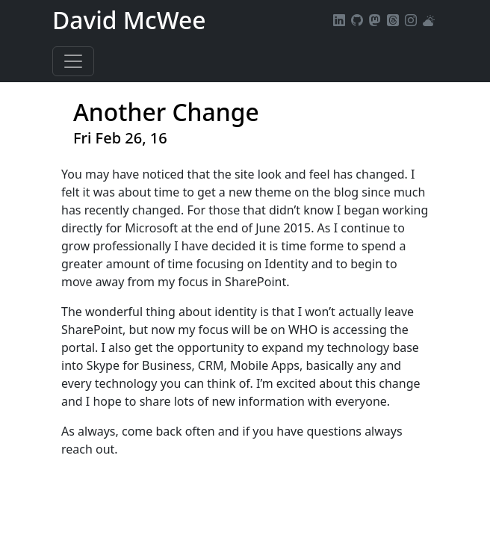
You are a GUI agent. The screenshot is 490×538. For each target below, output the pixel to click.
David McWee (129, 20)
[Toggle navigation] (73, 61)
